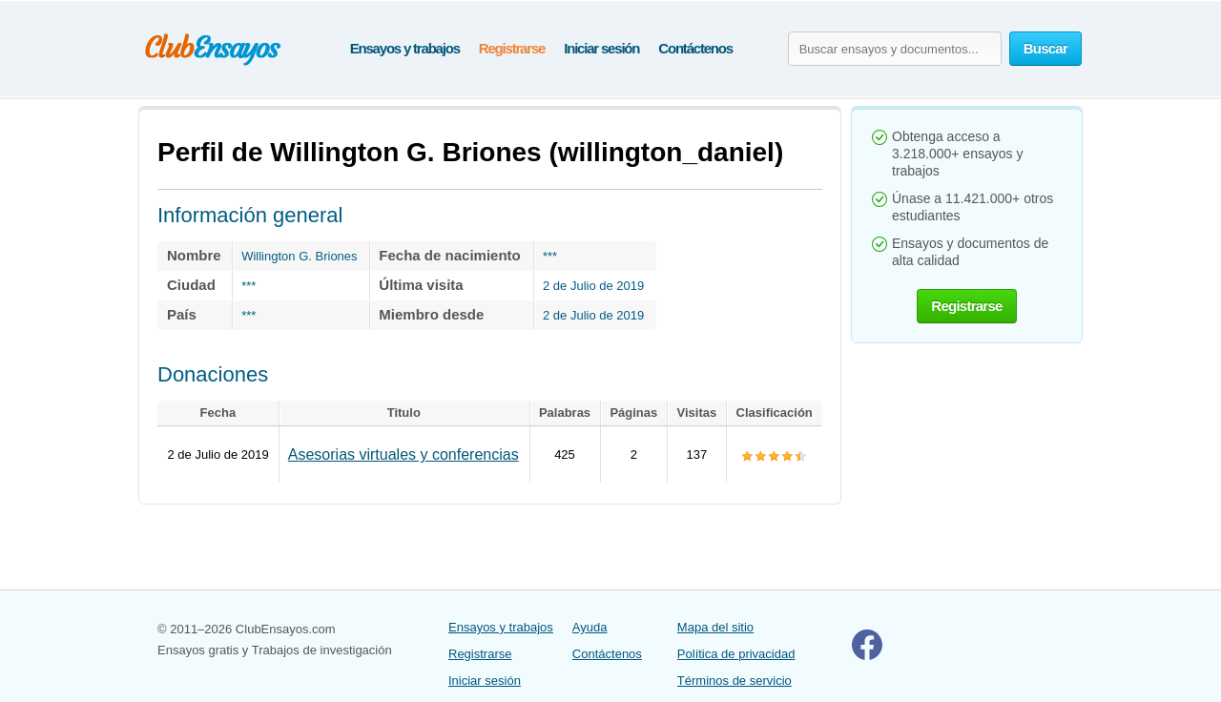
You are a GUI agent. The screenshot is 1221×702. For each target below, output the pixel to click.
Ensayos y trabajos (405, 48)
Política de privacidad (736, 654)
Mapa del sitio (715, 627)
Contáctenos (695, 48)
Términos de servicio (734, 680)
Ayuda (590, 627)
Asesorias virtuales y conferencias (403, 454)
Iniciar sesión (601, 48)
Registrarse (512, 48)
